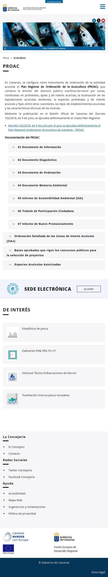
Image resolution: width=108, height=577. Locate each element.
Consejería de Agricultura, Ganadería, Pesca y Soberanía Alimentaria (35, 7)
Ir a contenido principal (54, 1)
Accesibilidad (17, 493)
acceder (89, 289)
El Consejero (16, 447)
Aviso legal (98, 572)
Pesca (6, 57)
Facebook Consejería (22, 477)
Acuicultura (20, 57)
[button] (102, 7)
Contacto (14, 453)
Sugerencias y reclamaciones (27, 507)
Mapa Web (15, 500)
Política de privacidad (22, 513)
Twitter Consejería (20, 470)
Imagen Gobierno (13, 7)
